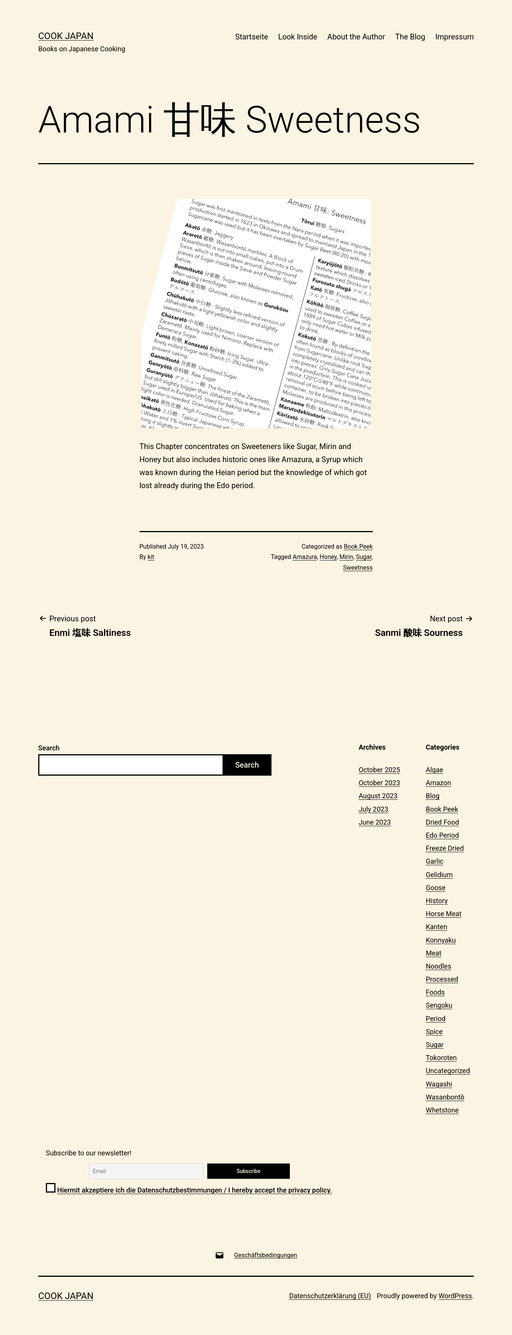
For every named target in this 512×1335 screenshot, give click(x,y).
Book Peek (358, 546)
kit (151, 556)
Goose (435, 888)
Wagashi (439, 1084)
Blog (432, 796)
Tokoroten (441, 1058)
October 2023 (379, 783)
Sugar (363, 556)
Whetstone (442, 1110)
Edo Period (442, 835)
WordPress (455, 1296)
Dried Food (442, 822)
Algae (434, 770)
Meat (433, 953)
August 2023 (378, 796)
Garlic (434, 861)
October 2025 (379, 770)
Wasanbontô (445, 1097)
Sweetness (358, 567)
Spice (434, 1032)
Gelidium (439, 875)
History (436, 901)
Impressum (454, 36)
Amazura (305, 556)
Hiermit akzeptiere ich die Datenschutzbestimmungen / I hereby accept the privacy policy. (194, 1190)
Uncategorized (448, 1071)
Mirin (346, 556)
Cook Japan (66, 36)
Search (49, 748)
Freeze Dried (445, 848)
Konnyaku (440, 940)
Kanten (436, 927)
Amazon (438, 783)
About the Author (356, 36)
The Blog (410, 36)
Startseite (251, 36)
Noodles (438, 966)
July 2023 (373, 809)
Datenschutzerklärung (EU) (330, 1296)
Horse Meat (443, 914)
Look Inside (297, 36)
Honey (328, 556)
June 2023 (375, 822)
